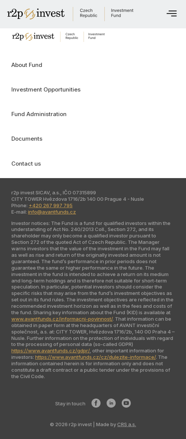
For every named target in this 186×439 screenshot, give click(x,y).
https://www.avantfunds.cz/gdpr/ (50, 350)
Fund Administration (39, 114)
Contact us (26, 163)
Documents (26, 138)
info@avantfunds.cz (52, 212)
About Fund (26, 65)
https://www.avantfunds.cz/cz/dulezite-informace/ (95, 357)
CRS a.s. (126, 424)
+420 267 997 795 (51, 205)
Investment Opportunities (46, 89)
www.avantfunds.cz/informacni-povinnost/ (62, 319)
